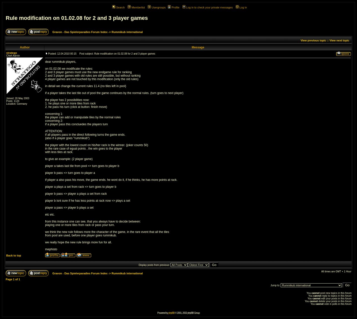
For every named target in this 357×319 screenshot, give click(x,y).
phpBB (171, 313)
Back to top (13, 255)
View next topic (339, 40)
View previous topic (313, 40)
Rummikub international (127, 32)
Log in (241, 7)
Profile (173, 7)
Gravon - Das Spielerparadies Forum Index (80, 32)
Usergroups (157, 7)
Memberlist (136, 7)
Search (118, 7)
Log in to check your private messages (207, 7)
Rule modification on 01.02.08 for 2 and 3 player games (77, 18)
